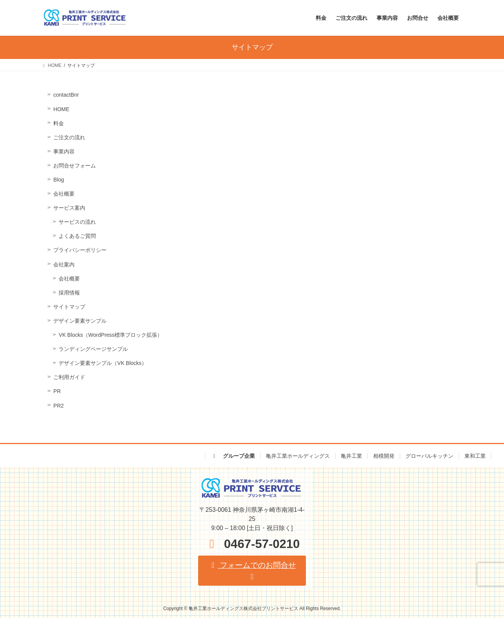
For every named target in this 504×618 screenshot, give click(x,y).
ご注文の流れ (69, 137)
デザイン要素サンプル (80, 321)
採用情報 (69, 293)
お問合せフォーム (74, 165)
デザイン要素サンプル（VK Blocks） (103, 363)
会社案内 (64, 264)
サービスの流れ (77, 222)
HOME (61, 109)
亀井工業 (351, 456)
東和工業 (475, 456)
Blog (58, 180)
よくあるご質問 (77, 236)
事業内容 (64, 151)
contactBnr (66, 95)
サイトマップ (69, 307)
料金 (58, 123)
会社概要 (64, 194)
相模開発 (383, 456)
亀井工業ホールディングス (298, 456)
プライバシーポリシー (80, 250)
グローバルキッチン (429, 456)
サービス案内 (69, 208)
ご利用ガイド (69, 377)
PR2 (58, 406)
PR (56, 391)
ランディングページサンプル (93, 349)
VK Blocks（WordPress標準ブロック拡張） (110, 335)
